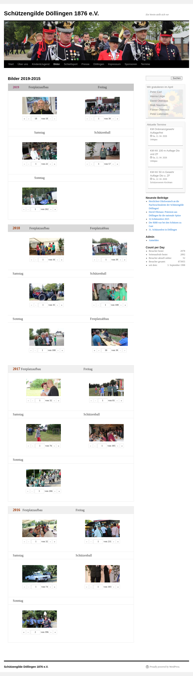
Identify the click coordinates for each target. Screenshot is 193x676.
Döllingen (98, 64)
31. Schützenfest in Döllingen (163, 229)
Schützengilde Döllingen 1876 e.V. (51, 13)
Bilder (56, 64)
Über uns (23, 64)
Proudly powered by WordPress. (165, 666)
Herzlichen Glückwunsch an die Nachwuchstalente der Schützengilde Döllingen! (166, 205)
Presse (85, 64)
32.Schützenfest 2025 (159, 219)
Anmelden (154, 240)
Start (11, 64)
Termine (145, 64)
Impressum (114, 64)
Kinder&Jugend (40, 64)
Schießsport (70, 64)
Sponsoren (131, 64)
